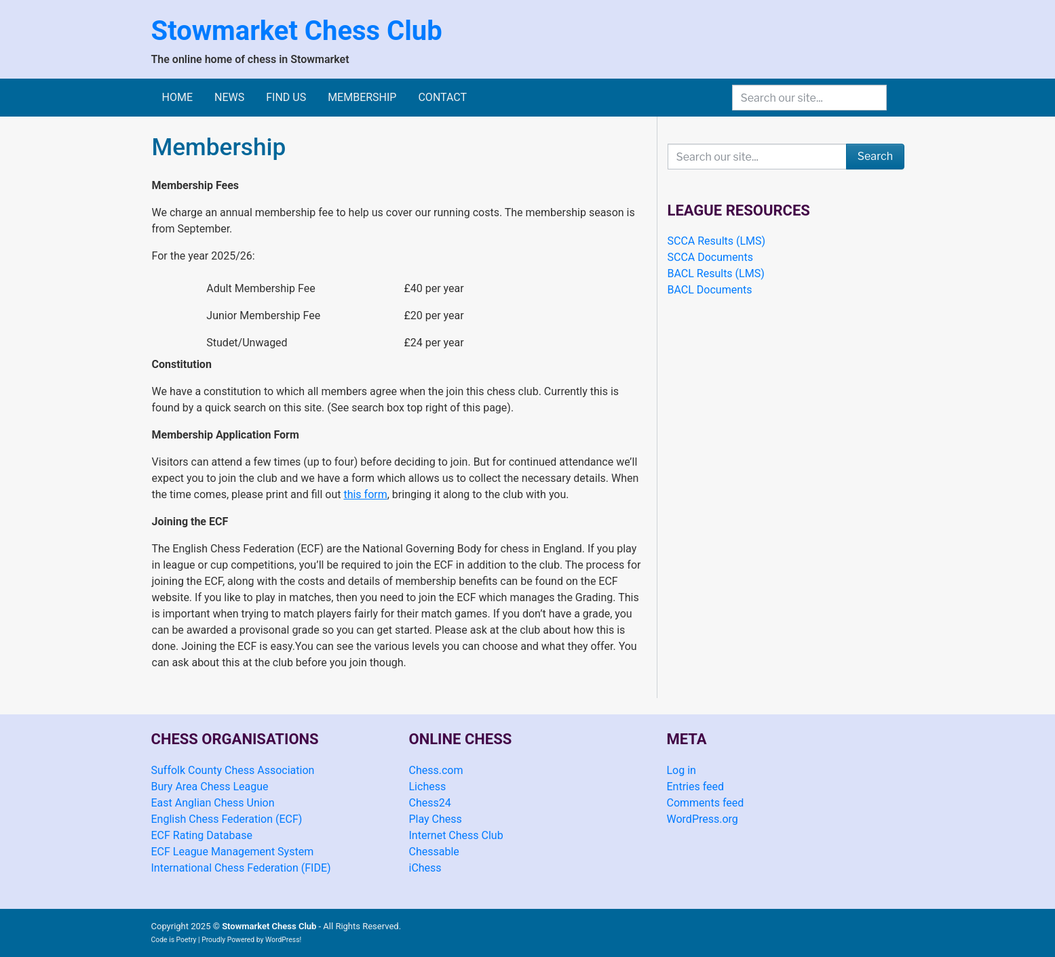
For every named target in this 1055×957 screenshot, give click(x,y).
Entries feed (696, 786)
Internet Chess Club (456, 835)
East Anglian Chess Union (213, 802)
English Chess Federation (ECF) (227, 819)
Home (177, 97)
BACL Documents (710, 289)
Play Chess (435, 819)
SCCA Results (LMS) (717, 241)
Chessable (434, 851)
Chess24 (430, 802)
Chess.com (436, 770)
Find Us (286, 97)
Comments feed (705, 802)
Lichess (427, 786)
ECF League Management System (232, 851)
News (229, 97)
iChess (425, 867)
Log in (681, 770)
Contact (442, 97)
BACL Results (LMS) (716, 273)
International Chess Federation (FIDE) (241, 867)
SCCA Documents (710, 257)
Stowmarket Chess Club (296, 31)
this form (365, 494)
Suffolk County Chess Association (233, 770)
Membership (362, 97)
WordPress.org (702, 819)
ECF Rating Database (201, 835)
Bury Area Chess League (210, 786)
